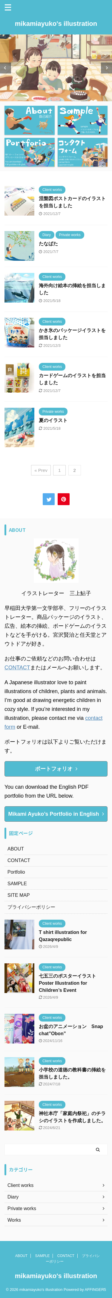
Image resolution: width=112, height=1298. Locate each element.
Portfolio (16, 872)
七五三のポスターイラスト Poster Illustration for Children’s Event (70, 983)
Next (106, 67)
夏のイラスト (53, 420)
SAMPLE (17, 883)
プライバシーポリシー (31, 907)
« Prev (40, 470)
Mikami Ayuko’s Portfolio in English (56, 814)
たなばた (48, 243)
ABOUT (15, 848)
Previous (5, 67)
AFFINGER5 (95, 1289)
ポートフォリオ (56, 769)
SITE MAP (18, 895)
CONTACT (17, 668)
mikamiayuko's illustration (56, 23)
